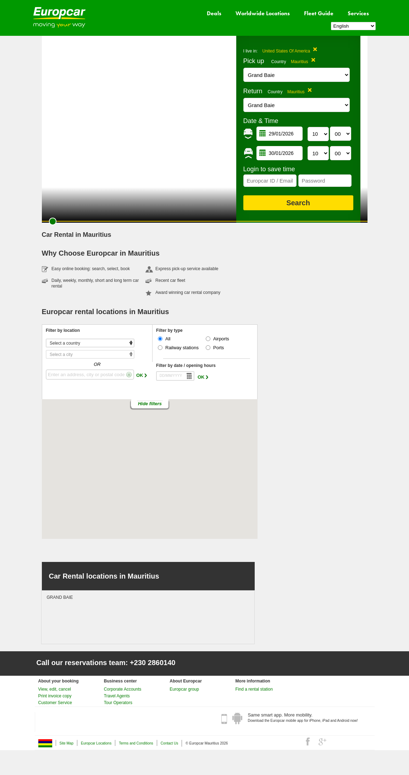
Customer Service (55, 702)
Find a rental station (254, 689)
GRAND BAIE (60, 597)
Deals (214, 13)
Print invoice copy (55, 695)
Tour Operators (118, 702)
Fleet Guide (318, 13)
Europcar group (184, 689)
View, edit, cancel (54, 689)
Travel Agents (117, 695)
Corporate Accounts (122, 689)
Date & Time (260, 120)
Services (358, 13)
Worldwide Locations (263, 13)
